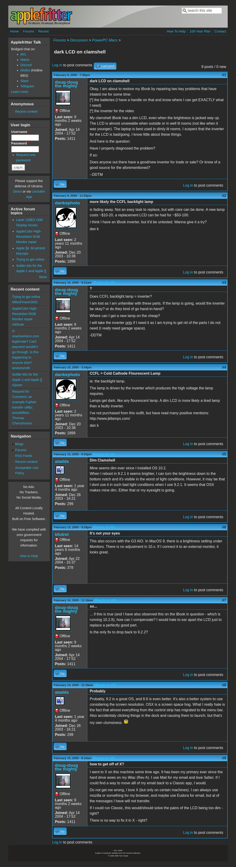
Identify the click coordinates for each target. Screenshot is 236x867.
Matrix (25, 60)
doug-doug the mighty (66, 84)
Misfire (25, 70)
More (43, 277)
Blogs (19, 444)
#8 (224, 685)
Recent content (26, 111)
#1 (224, 75)
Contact (220, 31)
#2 (224, 196)
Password (20, 143)
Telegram (27, 86)
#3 (224, 283)
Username (20, 132)
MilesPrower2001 (25, 302)
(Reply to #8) (104, 758)
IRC (23, 54)
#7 (224, 600)
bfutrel (62, 534)
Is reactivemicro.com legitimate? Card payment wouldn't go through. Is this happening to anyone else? (25, 346)
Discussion (79, 40)
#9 (224, 758)
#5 (224, 454)
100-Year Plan (200, 31)
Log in (57, 65)
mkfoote (18, 324)
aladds (62, 461)
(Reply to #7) (105, 685)
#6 (224, 527)
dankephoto (67, 202)
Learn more (19, 92)
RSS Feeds (23, 456)
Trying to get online (30, 259)
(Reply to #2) (104, 283)
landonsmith (21, 368)
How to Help (29, 556)
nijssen (17, 385)
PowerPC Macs (104, 40)
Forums (28, 31)
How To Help (176, 31)
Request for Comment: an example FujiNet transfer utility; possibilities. (24, 402)
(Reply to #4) (104, 454)
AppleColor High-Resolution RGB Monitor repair (28, 236)
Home (14, 31)
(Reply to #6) (105, 600)
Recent (43, 31)
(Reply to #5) (104, 527)
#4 (224, 367)
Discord (26, 65)
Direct (17, 191)
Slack (25, 81)
